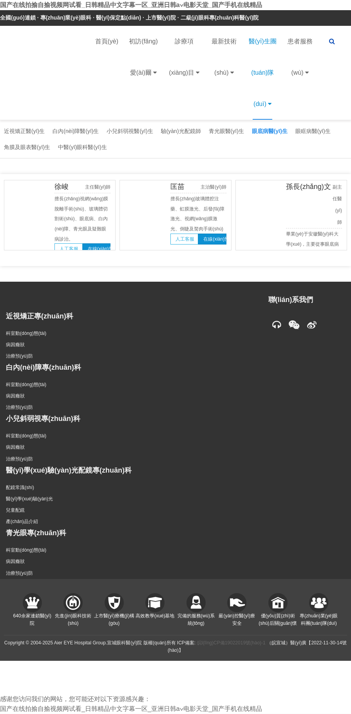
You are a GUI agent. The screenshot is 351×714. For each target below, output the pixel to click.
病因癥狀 (15, 344)
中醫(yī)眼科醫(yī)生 (82, 147)
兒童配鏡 (15, 510)
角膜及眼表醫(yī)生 (27, 147)
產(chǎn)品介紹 (22, 521)
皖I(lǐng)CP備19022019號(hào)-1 (231, 643)
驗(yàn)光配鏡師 (181, 131)
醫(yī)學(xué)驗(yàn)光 (29, 499)
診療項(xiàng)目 (184, 63)
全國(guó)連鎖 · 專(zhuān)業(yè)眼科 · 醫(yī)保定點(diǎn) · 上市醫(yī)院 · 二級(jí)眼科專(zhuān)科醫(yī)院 (129, 17)
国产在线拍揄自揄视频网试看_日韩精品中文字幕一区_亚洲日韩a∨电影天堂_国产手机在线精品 (131, 5)
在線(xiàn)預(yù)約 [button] (99, 249)
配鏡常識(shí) (20, 487)
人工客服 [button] (69, 249)
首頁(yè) (107, 41)
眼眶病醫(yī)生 (313, 131)
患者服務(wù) (300, 63)
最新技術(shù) (224, 63)
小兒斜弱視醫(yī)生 (130, 131)
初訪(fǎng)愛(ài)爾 (143, 63)
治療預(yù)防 (19, 356)
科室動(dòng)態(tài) (26, 333)
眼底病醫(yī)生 (270, 131)
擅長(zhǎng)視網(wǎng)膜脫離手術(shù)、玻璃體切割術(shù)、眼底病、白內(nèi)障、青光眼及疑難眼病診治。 (81, 218)
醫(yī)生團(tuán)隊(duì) (263, 79)
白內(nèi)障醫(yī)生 (75, 131)
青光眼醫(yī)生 (226, 131)
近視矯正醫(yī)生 (24, 131)
